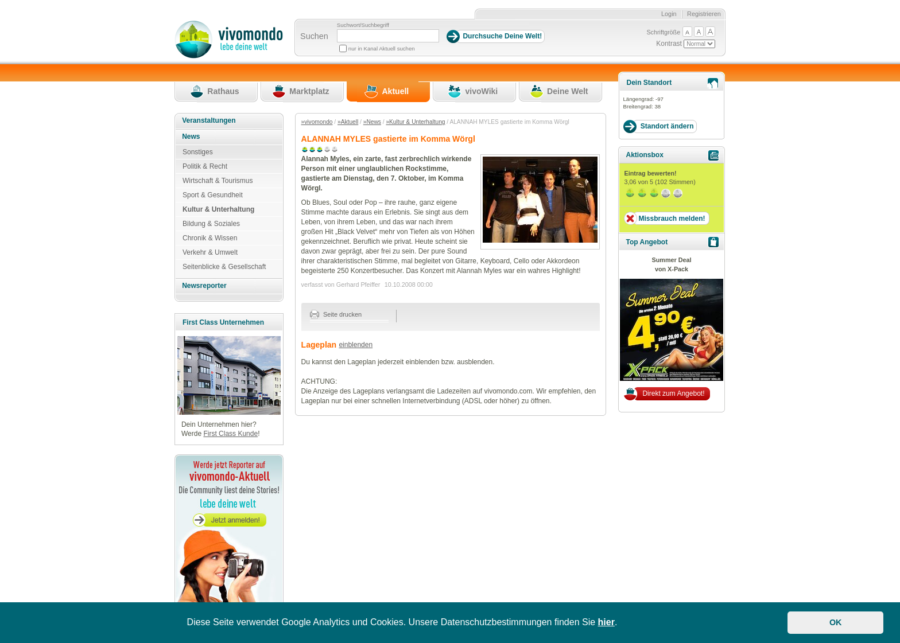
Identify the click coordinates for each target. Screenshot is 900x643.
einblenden (356, 345)
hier (606, 622)
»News (372, 122)
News (191, 137)
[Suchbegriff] (388, 35)
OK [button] (835, 622)
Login (669, 13)
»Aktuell (348, 122)
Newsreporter (204, 286)
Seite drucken (336, 314)
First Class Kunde (230, 434)
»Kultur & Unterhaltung (415, 122)
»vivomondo (317, 122)
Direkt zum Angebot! (673, 393)
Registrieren (704, 13)
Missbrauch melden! (671, 219)
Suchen (314, 36)
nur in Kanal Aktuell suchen (381, 48)
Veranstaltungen (208, 120)
